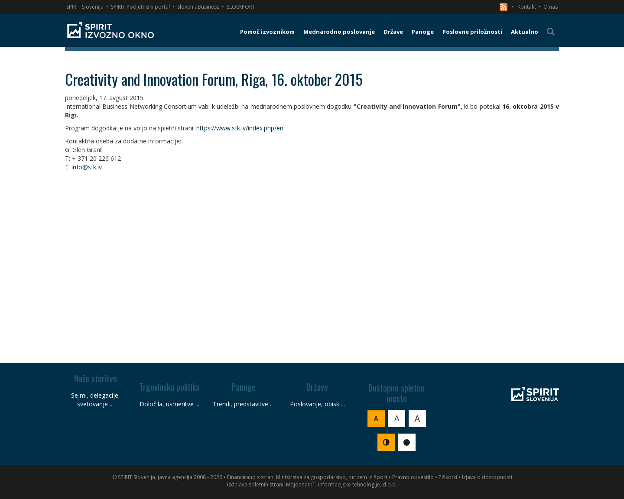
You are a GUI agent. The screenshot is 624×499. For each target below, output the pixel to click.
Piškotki (448, 477)
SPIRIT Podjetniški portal (140, 6)
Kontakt (526, 6)
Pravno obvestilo (413, 477)
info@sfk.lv (87, 167)
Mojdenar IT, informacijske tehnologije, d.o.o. (341, 484)
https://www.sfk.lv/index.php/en (239, 128)
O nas (550, 6)
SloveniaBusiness (198, 6)
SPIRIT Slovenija (85, 6)
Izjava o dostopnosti (487, 477)
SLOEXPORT (241, 6)
